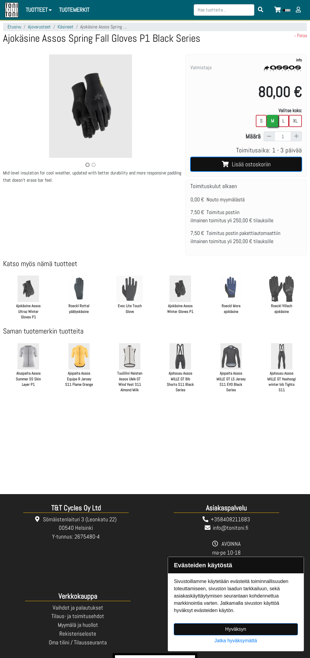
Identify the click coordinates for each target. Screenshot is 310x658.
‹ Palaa (300, 35)
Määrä (253, 136)
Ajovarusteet (39, 27)
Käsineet (66, 27)
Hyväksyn (235, 629)
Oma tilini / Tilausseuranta (78, 642)
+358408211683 (230, 519)
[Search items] (260, 10)
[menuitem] (74, 10)
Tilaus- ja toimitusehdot (77, 616)
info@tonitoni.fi (230, 528)
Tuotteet (40, 10)
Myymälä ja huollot (78, 625)
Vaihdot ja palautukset (78, 607)
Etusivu (14, 27)
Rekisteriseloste (77, 633)
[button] (16, 111)
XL (295, 121)
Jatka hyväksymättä (235, 640)
